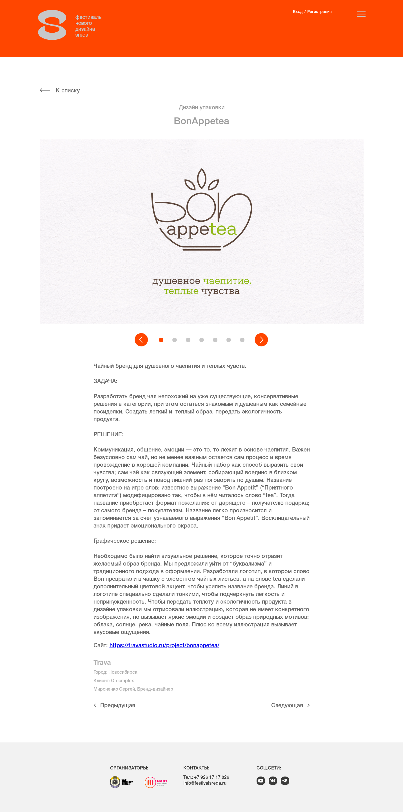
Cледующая (287, 705)
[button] (142, 340)
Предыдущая (117, 705)
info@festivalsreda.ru (204, 784)
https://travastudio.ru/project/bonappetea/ (164, 645)
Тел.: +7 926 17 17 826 (206, 778)
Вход (297, 12)
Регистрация (319, 12)
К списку (68, 91)
